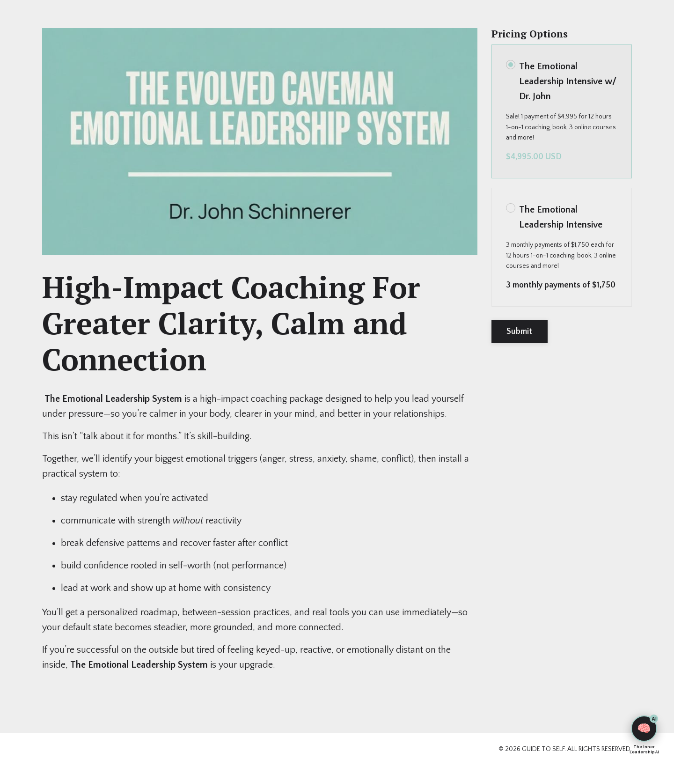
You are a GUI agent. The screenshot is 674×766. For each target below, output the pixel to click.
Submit (519, 331)
